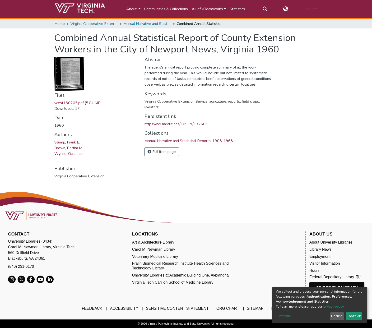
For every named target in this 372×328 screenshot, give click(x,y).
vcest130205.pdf (78, 103)
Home (60, 23)
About (132, 9)
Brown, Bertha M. (68, 148)
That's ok (354, 316)
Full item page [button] (162, 151)
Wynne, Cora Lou (68, 153)
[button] (286, 9)
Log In (309, 9)
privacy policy (333, 306)
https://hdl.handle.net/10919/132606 (176, 124)
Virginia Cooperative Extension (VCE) (94, 23)
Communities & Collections (166, 9)
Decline (337, 316)
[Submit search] (265, 9)
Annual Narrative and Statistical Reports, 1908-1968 (147, 23)
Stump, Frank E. (67, 142)
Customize (283, 316)
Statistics (237, 9)
